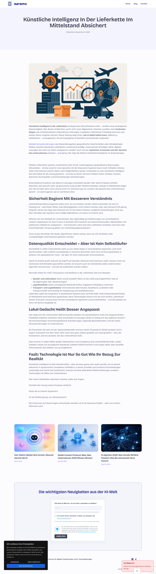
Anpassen (15, 562)
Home (128, 4)
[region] (26, 555)
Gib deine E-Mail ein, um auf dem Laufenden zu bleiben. (76, 503)
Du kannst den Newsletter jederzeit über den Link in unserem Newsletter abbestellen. (77, 512)
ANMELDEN (60, 536)
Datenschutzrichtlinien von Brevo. (87, 532)
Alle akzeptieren (26, 566)
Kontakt (144, 4)
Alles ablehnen (34, 562)
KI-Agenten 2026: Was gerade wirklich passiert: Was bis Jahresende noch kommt (119, 458)
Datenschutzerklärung (63, 518)
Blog (135, 4)
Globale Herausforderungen (42, 144)
